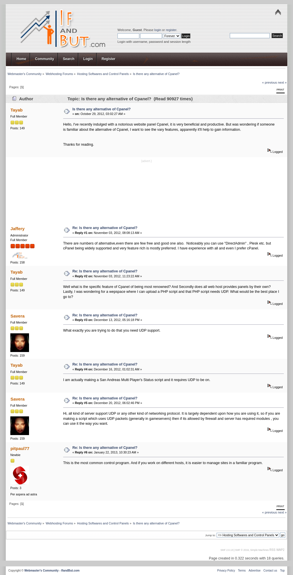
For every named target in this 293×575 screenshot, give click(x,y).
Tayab (16, 109)
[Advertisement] (147, 192)
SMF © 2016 (242, 550)
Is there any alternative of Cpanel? (101, 109)
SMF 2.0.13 (226, 550)
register (171, 30)
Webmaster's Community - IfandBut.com (52, 570)
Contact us (270, 570)
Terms (242, 570)
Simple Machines (259, 550)
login (157, 30)
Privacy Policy (226, 570)
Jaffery (17, 228)
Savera (17, 316)
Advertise (254, 570)
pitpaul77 (19, 448)
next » (282, 82)
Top (282, 570)
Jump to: (210, 535)
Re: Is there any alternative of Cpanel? (105, 228)
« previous (269, 82)
